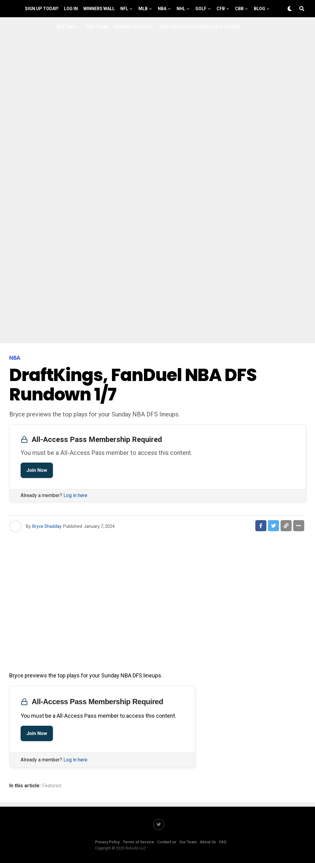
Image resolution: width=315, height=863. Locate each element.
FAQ (222, 842)
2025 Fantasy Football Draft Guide (200, 26)
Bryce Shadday (47, 526)
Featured (51, 785)
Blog (259, 8)
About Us (208, 842)
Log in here (75, 495)
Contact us (166, 842)
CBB (239, 8)
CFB (221, 8)
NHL (181, 8)
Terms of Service (138, 842)
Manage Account (133, 26)
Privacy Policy (107, 842)
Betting (66, 26)
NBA (162, 8)
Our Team (97, 26)
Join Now (36, 470)
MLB (143, 8)
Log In (71, 8)
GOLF (200, 8)
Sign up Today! (41, 8)
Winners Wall (99, 8)
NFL (124, 8)
